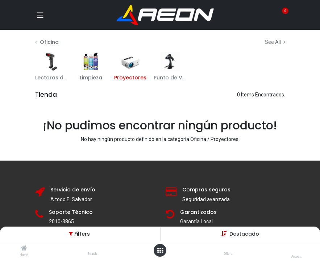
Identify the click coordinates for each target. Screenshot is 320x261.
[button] (244, 233)
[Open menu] (160, 250)
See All (275, 42)
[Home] (24, 249)
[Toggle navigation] (40, 15)
